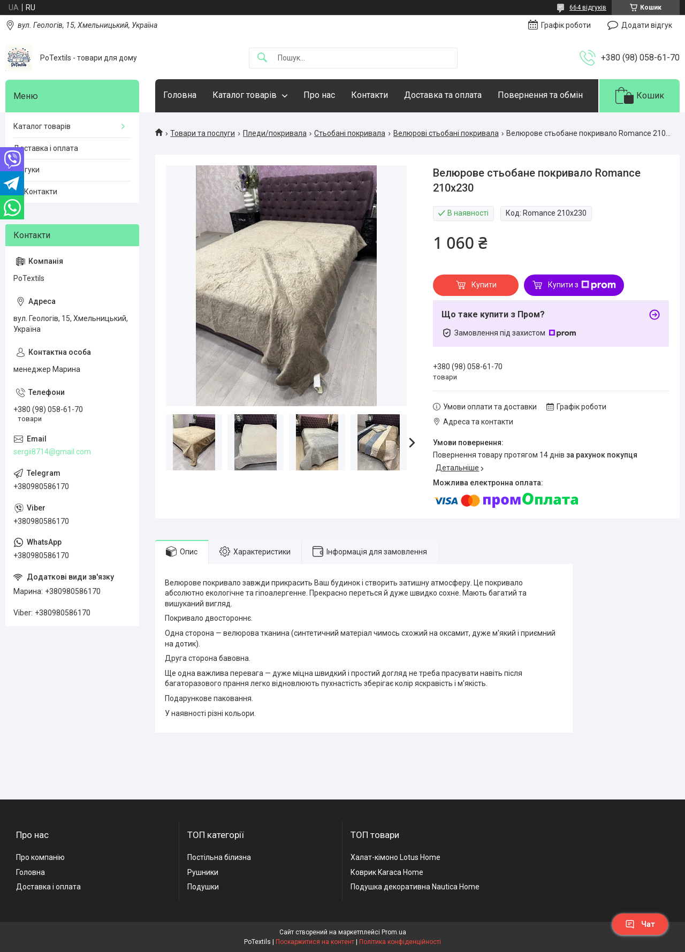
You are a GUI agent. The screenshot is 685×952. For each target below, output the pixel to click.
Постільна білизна (219, 857)
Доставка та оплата (443, 95)
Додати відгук (646, 25)
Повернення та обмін (540, 95)
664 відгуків (587, 7)
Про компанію (40, 857)
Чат (640, 924)
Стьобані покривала (349, 133)
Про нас (319, 95)
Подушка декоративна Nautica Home (415, 886)
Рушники (202, 872)
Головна (179, 95)
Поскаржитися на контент (315, 942)
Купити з (582, 285)
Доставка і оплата (45, 148)
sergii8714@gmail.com (52, 451)
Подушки (203, 886)
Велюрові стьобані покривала (446, 133)
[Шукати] (262, 58)
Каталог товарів (244, 95)
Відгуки (26, 169)
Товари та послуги (202, 133)
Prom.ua (394, 932)
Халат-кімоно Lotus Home (395, 857)
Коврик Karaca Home (387, 872)
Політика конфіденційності (400, 942)
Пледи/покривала (275, 133)
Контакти (369, 95)
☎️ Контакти (35, 191)
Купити (484, 284)
